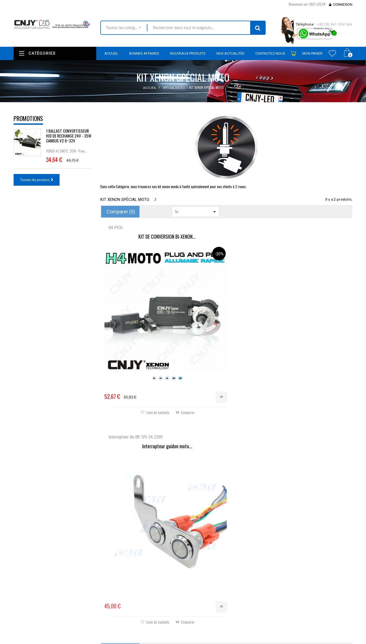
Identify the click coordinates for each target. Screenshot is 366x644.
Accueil (149, 88)
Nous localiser (62, 557)
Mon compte (199, 534)
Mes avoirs (195, 562)
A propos (136, 603)
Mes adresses (198, 569)
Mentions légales (142, 583)
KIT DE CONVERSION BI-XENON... (142, 237)
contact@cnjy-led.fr (53, 577)
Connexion (342, 4)
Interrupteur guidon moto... (226, 237)
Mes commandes (200, 547)
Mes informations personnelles (211, 577)
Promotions (28, 118)
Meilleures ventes (143, 561)
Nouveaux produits (144, 554)
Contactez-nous (141, 569)
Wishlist (332, 53)
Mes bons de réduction (205, 584)
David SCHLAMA (53, 641)
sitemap (135, 611)
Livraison (136, 576)
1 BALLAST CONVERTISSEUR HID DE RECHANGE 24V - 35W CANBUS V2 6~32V (68, 136)
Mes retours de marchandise (209, 555)
